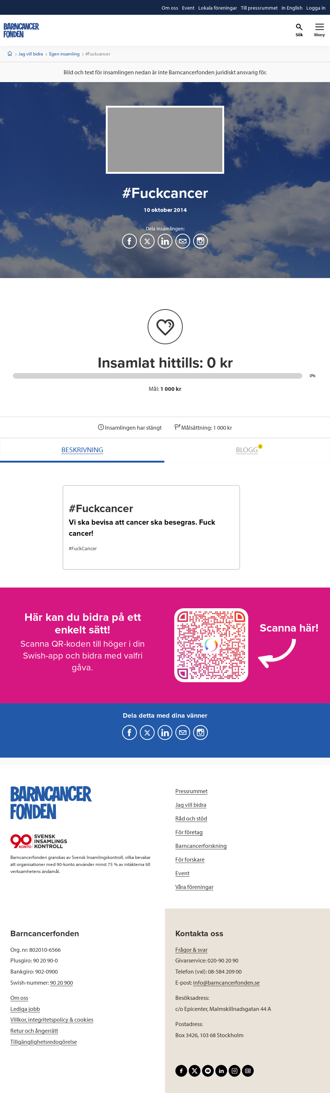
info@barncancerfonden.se (226, 982)
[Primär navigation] (319, 30)
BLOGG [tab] (249, 449)
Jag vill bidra (30, 54)
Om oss (19, 997)
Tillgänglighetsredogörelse (43, 1041)
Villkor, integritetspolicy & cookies (51, 1019)
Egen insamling (64, 54)
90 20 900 (61, 982)
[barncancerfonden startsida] (21, 30)
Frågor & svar (191, 949)
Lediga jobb (25, 1008)
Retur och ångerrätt (34, 1030)
